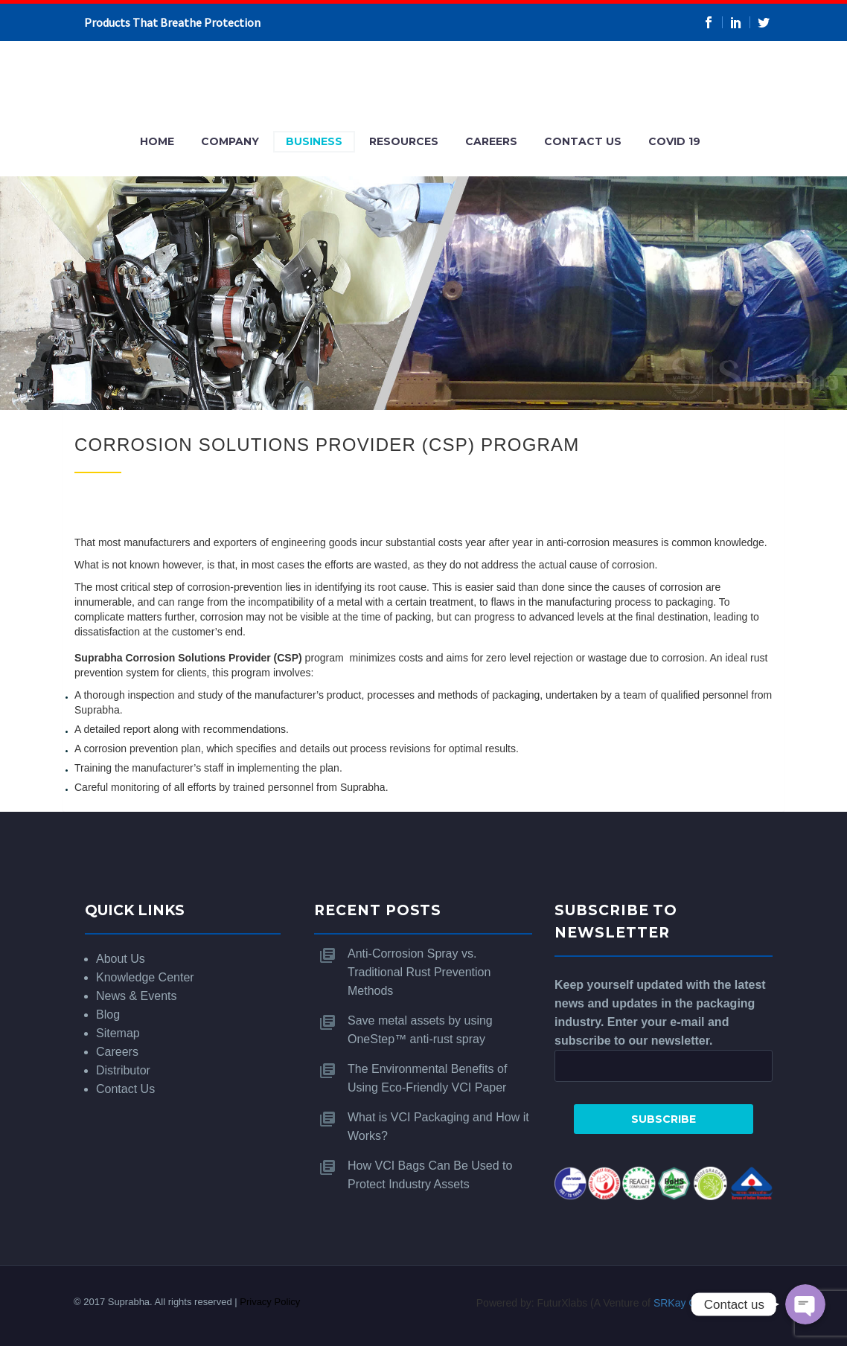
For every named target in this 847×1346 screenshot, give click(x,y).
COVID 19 (674, 141)
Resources (403, 141)
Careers (491, 141)
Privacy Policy (270, 1301)
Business (314, 141)
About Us (120, 958)
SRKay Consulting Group (711, 1303)
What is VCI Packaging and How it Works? (438, 1126)
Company (230, 141)
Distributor (123, 1070)
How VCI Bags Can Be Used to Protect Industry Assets (430, 1174)
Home (157, 141)
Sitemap (118, 1033)
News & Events (136, 996)
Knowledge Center (145, 977)
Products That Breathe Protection (172, 22)
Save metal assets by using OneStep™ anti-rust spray (420, 1029)
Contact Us (582, 141)
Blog (108, 1014)
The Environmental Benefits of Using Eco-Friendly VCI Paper (427, 1078)
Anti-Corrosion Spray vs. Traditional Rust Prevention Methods (419, 972)
